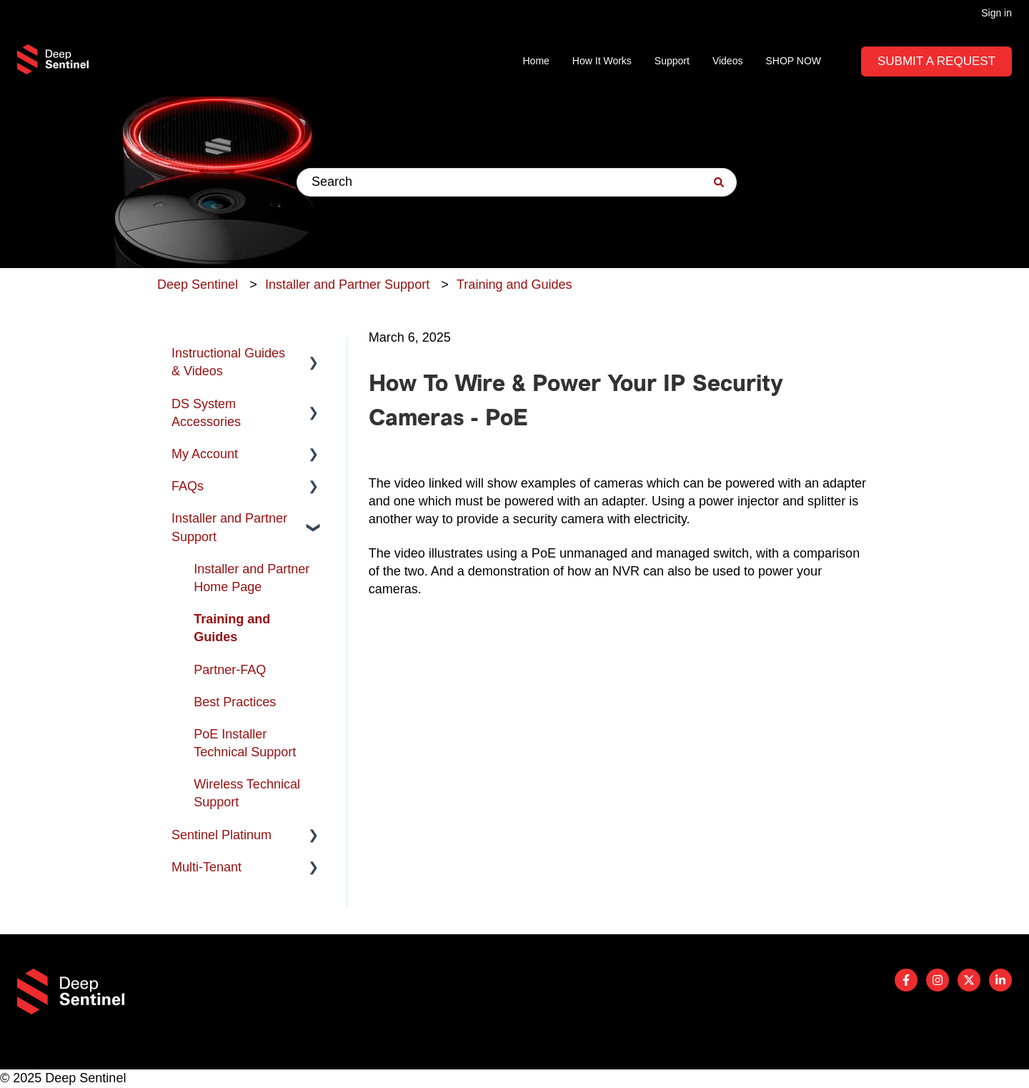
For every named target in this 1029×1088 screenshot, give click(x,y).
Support (672, 60)
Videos (727, 60)
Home (536, 60)
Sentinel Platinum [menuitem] (222, 835)
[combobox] (517, 182)
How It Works (602, 60)
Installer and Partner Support (347, 284)
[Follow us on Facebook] (906, 980)
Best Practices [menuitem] (235, 702)
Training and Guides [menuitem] (232, 628)
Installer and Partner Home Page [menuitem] (251, 578)
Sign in (996, 13)
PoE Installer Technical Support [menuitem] (245, 743)
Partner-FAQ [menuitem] (230, 670)
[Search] (718, 182)
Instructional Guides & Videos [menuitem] (228, 362)
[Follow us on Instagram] (937, 980)
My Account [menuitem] (205, 454)
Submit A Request (936, 61)
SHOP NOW (793, 60)
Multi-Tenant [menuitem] (207, 867)
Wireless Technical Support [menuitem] (247, 793)
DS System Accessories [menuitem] (206, 413)
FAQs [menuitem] (188, 486)
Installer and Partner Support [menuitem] (229, 527)
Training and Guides (514, 284)
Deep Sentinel (197, 284)
